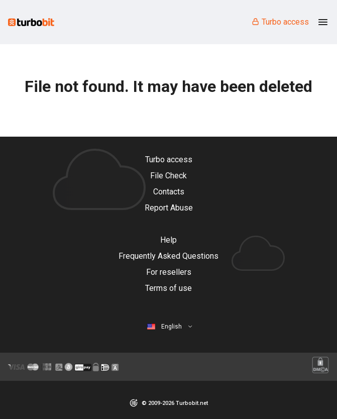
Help (168, 240)
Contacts (168, 191)
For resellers (168, 272)
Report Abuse (169, 208)
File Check (168, 175)
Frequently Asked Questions (168, 256)
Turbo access (280, 22)
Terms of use (168, 288)
